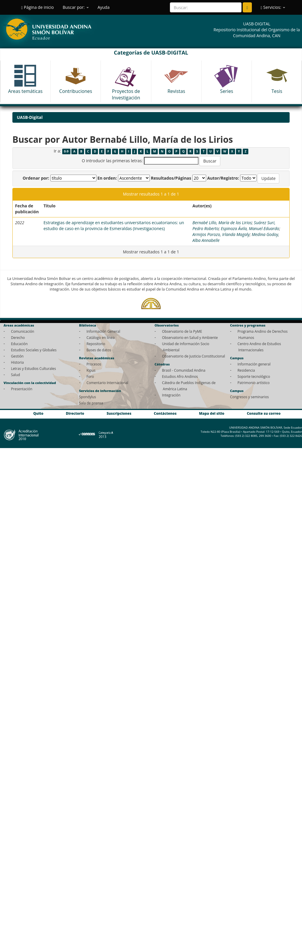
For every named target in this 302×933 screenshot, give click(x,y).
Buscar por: (75, 7)
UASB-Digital (30, 117)
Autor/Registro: (223, 178)
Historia (17, 362)
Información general (253, 364)
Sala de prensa (91, 403)
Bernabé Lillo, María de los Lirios (222, 222)
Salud (15, 374)
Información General (103, 331)
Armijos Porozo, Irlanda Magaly (221, 234)
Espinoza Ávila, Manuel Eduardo (250, 228)
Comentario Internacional (107, 382)
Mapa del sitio (211, 413)
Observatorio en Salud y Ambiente (190, 337)
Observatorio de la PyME (182, 331)
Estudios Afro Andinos (180, 376)
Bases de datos (98, 349)
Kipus (91, 370)
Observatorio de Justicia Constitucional (193, 356)
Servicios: (273, 7)
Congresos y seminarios (249, 396)
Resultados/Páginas (171, 178)
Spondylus (87, 396)
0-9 (66, 151)
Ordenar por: (36, 178)
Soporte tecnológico (253, 376)
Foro (90, 376)
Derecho (18, 337)
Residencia (246, 370)
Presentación (21, 388)
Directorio (75, 413)
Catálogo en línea (100, 337)
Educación (19, 343)
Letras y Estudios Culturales (33, 368)
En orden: (107, 178)
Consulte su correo (263, 413)
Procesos (93, 364)
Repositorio (95, 343)
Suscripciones (118, 413)
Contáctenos (165, 413)
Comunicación (22, 331)
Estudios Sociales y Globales (33, 349)
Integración (171, 395)
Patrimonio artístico (253, 382)
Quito (38, 413)
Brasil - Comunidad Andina (183, 370)
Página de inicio (37, 7)
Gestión (17, 356)
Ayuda (104, 7)
